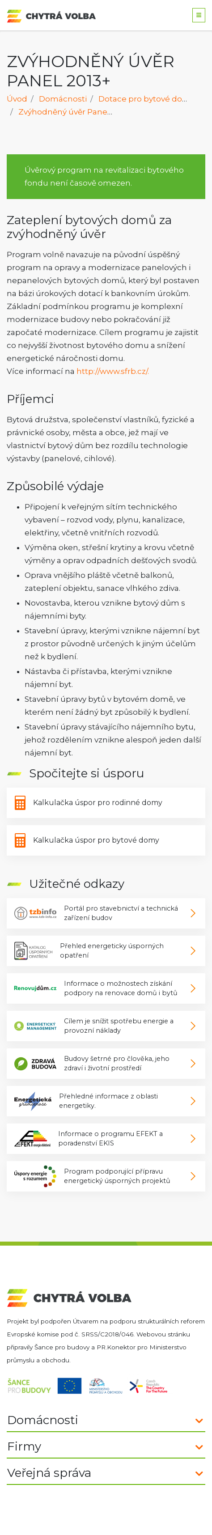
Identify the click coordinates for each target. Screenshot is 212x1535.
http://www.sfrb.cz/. (112, 371)
